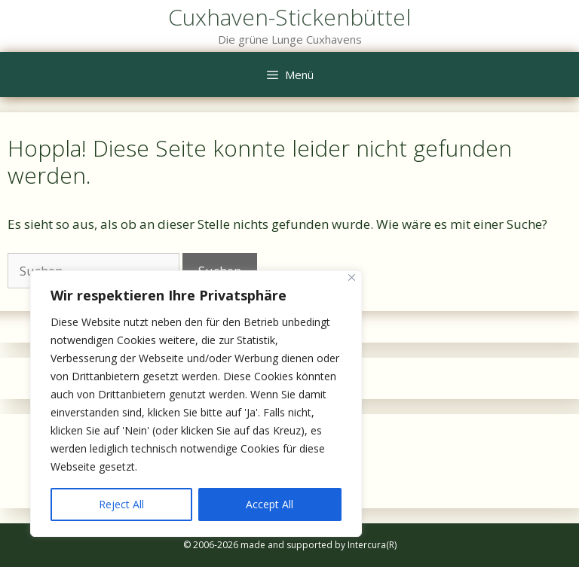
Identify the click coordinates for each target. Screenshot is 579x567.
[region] (196, 403)
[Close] (351, 277)
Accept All (269, 504)
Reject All (121, 504)
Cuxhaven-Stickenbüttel (289, 17)
